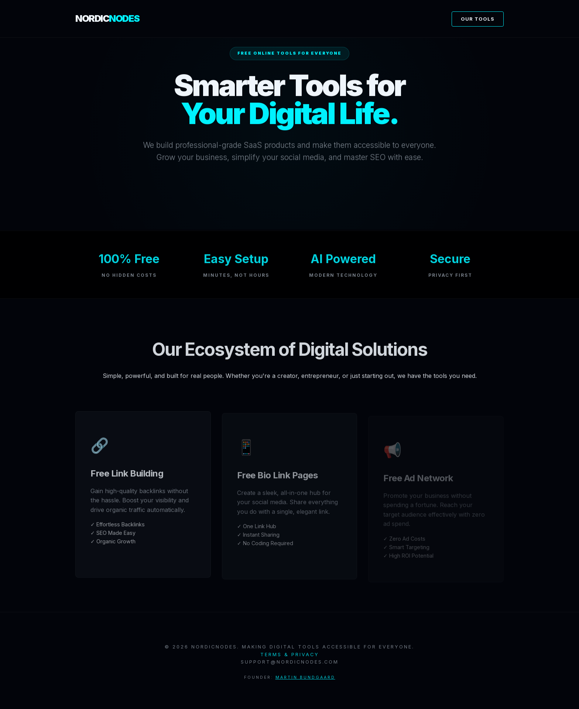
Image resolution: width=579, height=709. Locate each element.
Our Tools (477, 19)
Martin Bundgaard (305, 679)
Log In (289, 199)
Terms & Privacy (289, 657)
